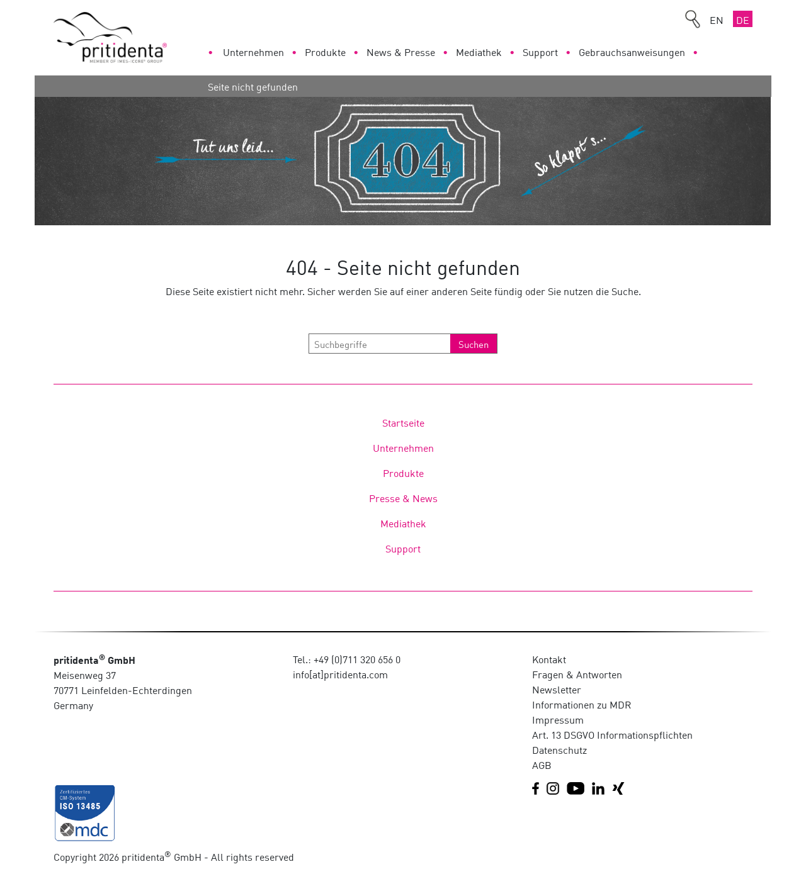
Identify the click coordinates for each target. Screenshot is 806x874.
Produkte (325, 52)
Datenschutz (559, 749)
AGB (542, 764)
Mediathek (479, 52)
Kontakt (549, 659)
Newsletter (556, 689)
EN (717, 19)
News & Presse (400, 52)
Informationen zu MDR (582, 704)
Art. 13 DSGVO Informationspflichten (612, 734)
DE (742, 19)
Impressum (558, 719)
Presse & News (403, 498)
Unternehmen (253, 52)
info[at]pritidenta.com (340, 674)
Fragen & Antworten (577, 674)
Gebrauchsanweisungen (632, 52)
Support (540, 52)
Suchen (473, 343)
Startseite (403, 422)
